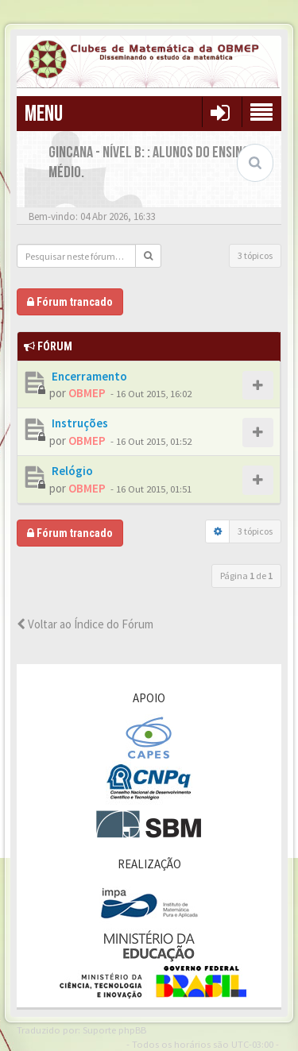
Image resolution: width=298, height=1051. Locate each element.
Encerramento (88, 376)
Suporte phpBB (114, 1029)
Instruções (78, 423)
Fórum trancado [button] (70, 302)
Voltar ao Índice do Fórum (85, 624)
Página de (246, 576)
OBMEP (87, 392)
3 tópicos (255, 255)
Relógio (71, 470)
